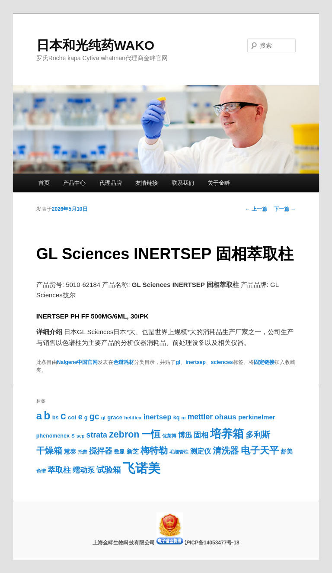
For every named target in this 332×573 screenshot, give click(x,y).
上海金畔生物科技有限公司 (124, 543)
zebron (124, 434)
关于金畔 (219, 183)
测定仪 (200, 451)
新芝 (133, 451)
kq (176, 418)
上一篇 (256, 209)
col (72, 417)
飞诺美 (141, 468)
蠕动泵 (84, 470)
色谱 (41, 470)
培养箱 (227, 434)
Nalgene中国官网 (77, 362)
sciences (222, 362)
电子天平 (260, 450)
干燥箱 (49, 450)
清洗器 (226, 450)
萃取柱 (59, 470)
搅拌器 (100, 451)
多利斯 (258, 434)
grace (114, 417)
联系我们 (183, 183)
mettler (200, 416)
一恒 (150, 434)
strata (96, 435)
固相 (201, 435)
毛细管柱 (178, 451)
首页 (44, 183)
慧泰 (70, 451)
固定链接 (264, 362)
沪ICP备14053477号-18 (212, 543)
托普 (82, 451)
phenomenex (53, 436)
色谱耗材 (123, 362)
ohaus (225, 416)
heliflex (132, 417)
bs (55, 417)
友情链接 (146, 183)
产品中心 (74, 183)
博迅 (185, 435)
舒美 (287, 451)
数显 (119, 452)
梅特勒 (154, 450)
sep (80, 435)
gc (94, 416)
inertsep (195, 362)
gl (178, 362)
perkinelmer (256, 417)
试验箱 (108, 469)
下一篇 (285, 209)
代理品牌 (110, 183)
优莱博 (169, 435)
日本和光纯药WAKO (95, 45)
